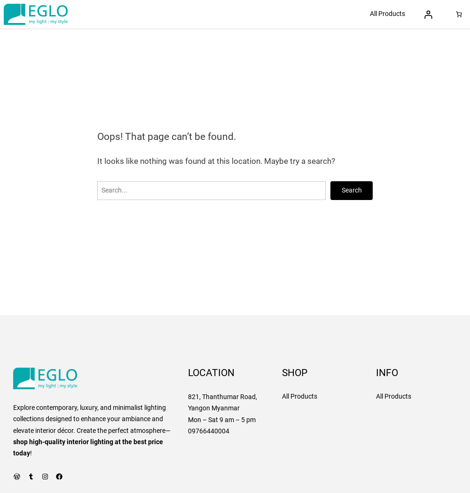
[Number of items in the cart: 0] (459, 14)
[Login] (428, 14)
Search (352, 190)
